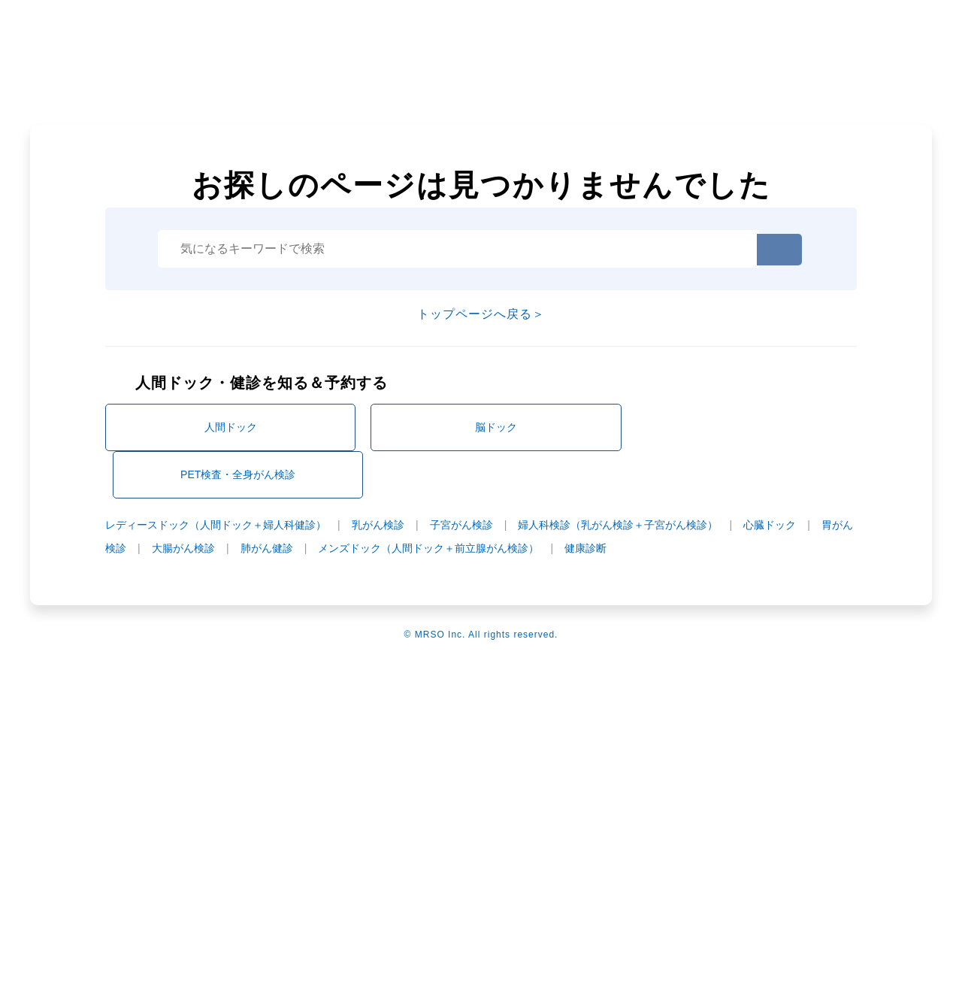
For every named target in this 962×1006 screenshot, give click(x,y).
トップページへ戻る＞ (481, 314)
